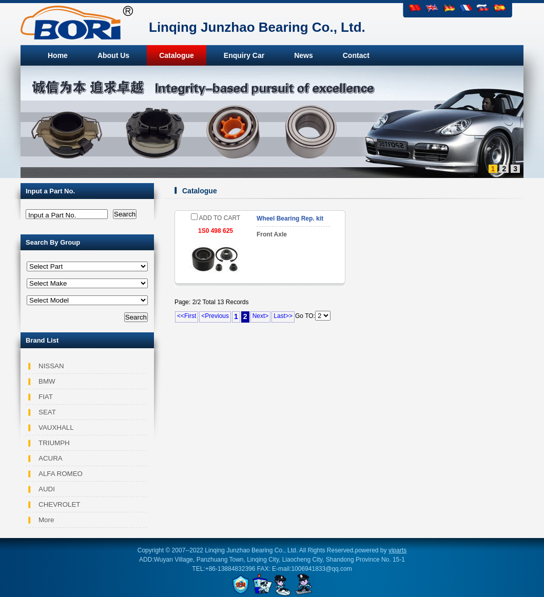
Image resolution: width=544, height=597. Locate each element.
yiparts (397, 550)
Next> (260, 316)
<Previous (215, 316)
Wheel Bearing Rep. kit (290, 218)
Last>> (283, 316)
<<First (186, 316)
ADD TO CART (215, 218)
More (46, 520)
